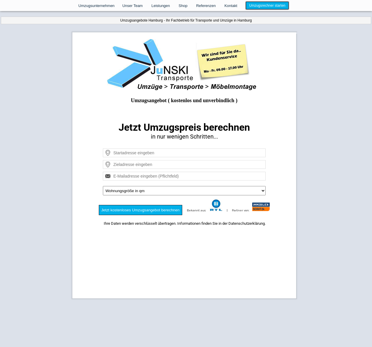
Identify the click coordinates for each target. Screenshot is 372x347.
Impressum (153, 320)
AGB (224, 320)
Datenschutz (175, 320)
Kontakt (195, 320)
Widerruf (211, 320)
